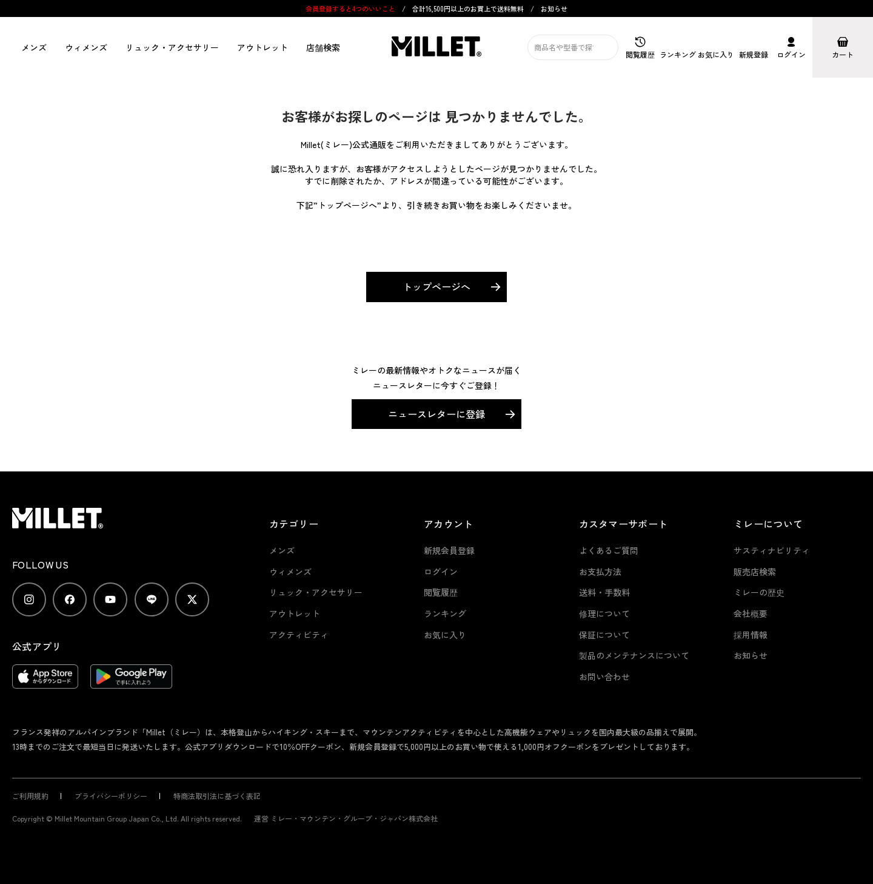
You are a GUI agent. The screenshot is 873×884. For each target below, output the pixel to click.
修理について (604, 613)
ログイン (441, 571)
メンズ (34, 47)
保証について (604, 635)
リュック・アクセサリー (316, 592)
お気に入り (445, 635)
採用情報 (751, 635)
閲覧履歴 (441, 592)
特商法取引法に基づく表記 (217, 796)
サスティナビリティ (772, 550)
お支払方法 (600, 571)
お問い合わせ (604, 676)
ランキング (445, 613)
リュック (172, 47)
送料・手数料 (604, 592)
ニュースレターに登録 (436, 414)
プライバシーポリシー (111, 796)
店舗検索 (323, 47)
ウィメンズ (86, 47)
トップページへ (436, 286)
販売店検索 (755, 571)
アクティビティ (299, 635)
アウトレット (262, 47)
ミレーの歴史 (759, 592)
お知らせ (554, 8)
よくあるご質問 (608, 550)
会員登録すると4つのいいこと (350, 8)
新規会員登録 (449, 550)
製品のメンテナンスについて (634, 655)
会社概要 (751, 613)
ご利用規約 (30, 796)
